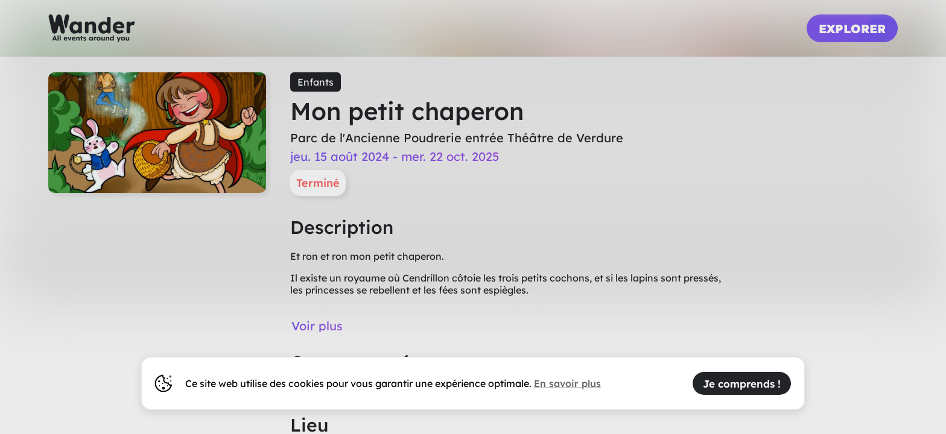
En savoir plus (567, 383)
